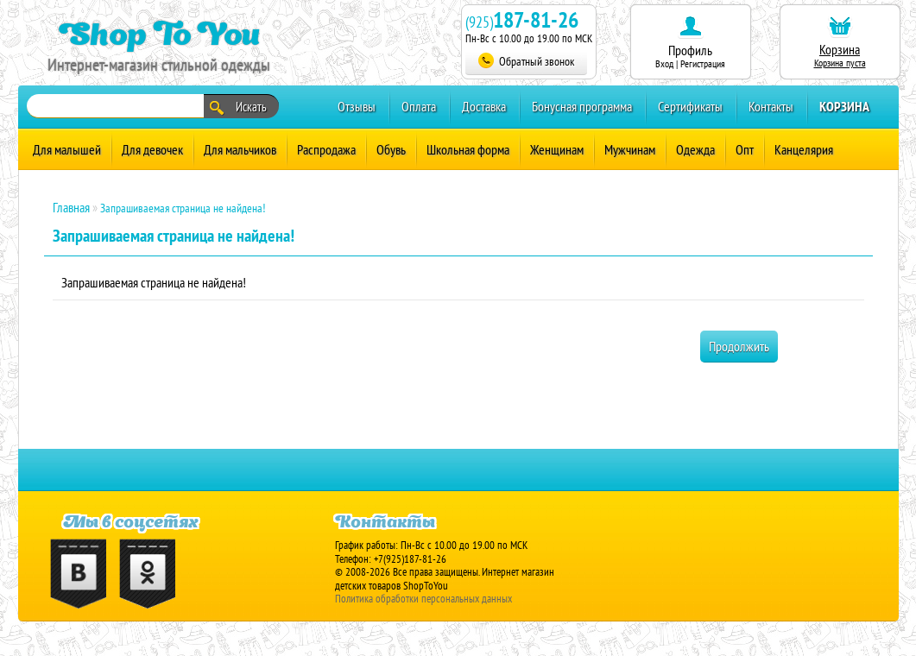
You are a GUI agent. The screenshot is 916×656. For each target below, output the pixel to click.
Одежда (695, 149)
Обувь (391, 149)
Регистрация (702, 63)
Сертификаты (690, 106)
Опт (745, 149)
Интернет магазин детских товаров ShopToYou (444, 579)
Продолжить (739, 346)
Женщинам (557, 149)
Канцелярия (803, 149)
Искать (238, 107)
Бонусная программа (582, 106)
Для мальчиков (240, 149)
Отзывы (357, 106)
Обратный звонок (526, 61)
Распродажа (326, 149)
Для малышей (67, 149)
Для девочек (152, 149)
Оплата (418, 106)
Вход (664, 63)
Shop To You (159, 33)
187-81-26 (535, 19)
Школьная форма (467, 149)
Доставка (484, 106)
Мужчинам (629, 149)
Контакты (771, 106)
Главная (71, 207)
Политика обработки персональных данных (423, 598)
